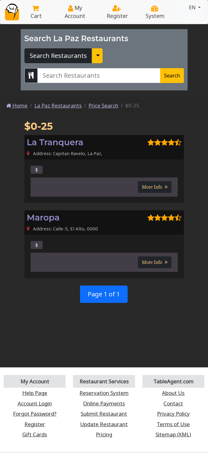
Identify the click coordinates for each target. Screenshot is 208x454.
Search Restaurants (58, 55)
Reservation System (104, 392)
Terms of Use (173, 424)
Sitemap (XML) (173, 434)
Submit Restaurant (104, 413)
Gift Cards (34, 434)
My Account (75, 12)
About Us (173, 392)
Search (172, 75)
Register (117, 13)
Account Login (35, 403)
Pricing (104, 434)
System (155, 13)
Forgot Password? (35, 413)
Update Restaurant (104, 424)
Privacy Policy (173, 413)
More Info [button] (154, 187)
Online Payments (104, 403)
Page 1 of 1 (104, 294)
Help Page (34, 392)
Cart (36, 13)
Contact (173, 403)
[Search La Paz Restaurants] (98, 75)
